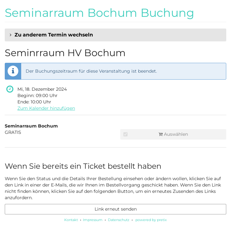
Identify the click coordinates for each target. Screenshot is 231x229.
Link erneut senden (116, 209)
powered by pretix (151, 220)
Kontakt (71, 220)
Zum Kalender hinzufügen (46, 108)
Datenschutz (118, 220)
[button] (115, 35)
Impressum (93, 220)
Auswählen (155, 134)
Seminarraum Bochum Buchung (99, 13)
